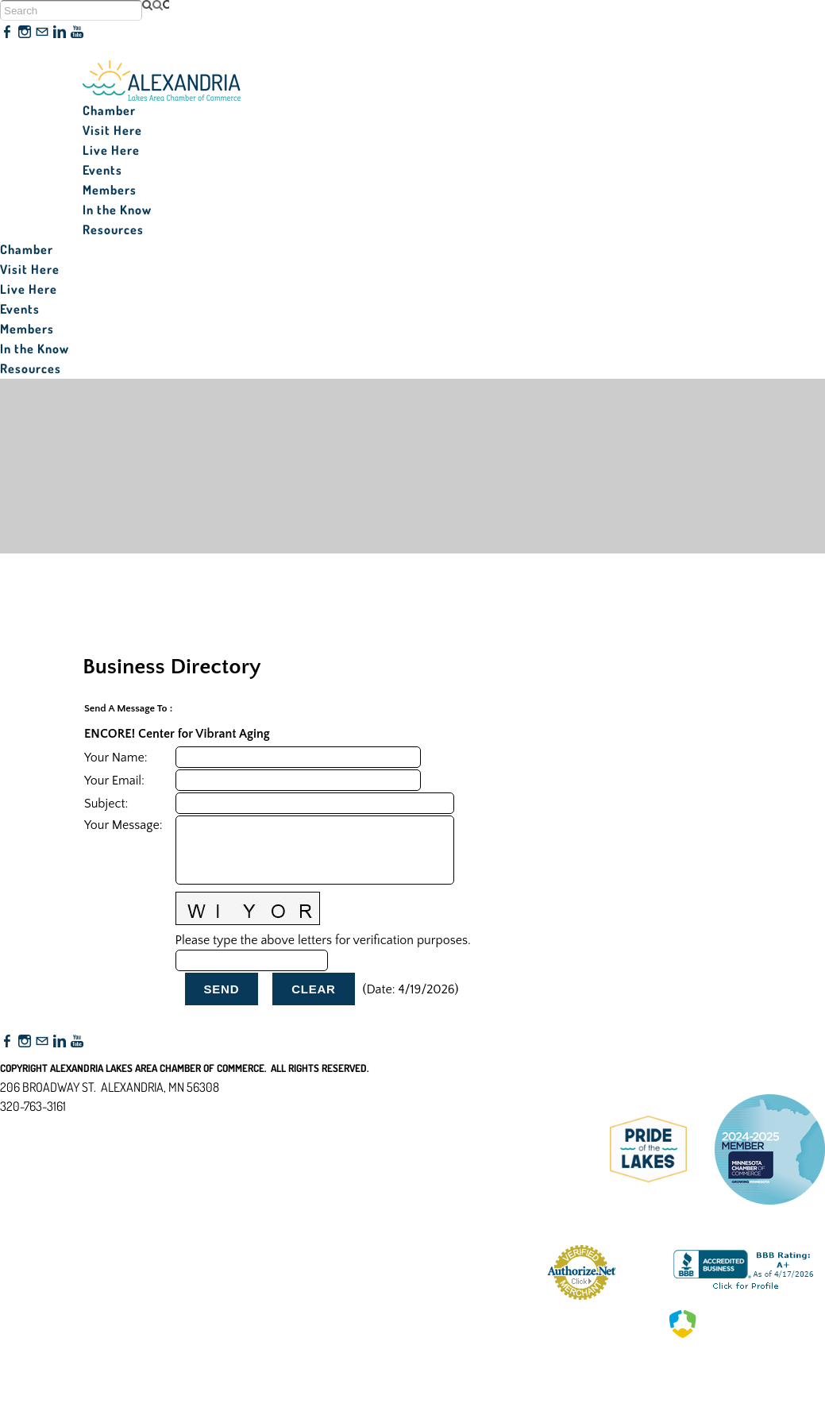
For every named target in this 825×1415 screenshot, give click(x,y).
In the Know (117, 210)
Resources (113, 229)
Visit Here (112, 130)
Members (110, 190)
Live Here (111, 150)
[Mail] (42, 32)
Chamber (109, 110)
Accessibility (38, 1183)
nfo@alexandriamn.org (68, 1125)
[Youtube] (77, 32)
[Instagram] (24, 32)
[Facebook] (7, 32)
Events (102, 170)
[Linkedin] (59, 32)
